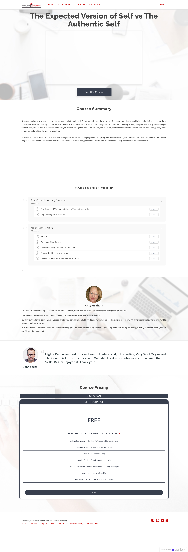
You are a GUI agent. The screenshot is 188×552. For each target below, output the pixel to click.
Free (94, 509)
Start (154, 209)
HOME (50, 5)
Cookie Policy (92, 542)
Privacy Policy (76, 542)
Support (43, 542)
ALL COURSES (64, 5)
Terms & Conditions (59, 542)
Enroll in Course (94, 92)
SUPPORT (79, 5)
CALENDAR (93, 5)
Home (24, 542)
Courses (33, 542)
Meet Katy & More (42, 227)
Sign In (160, 5)
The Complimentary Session (48, 200)
